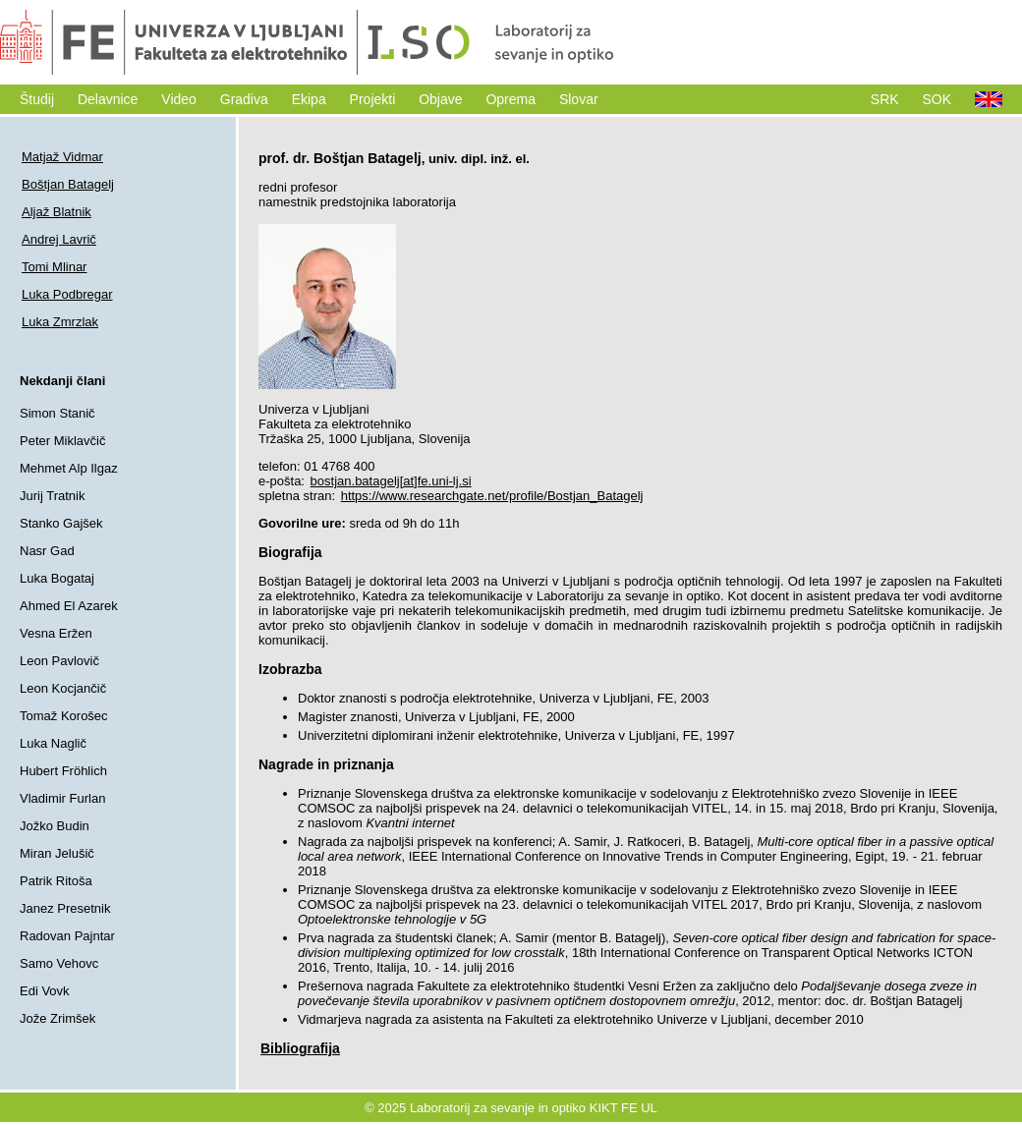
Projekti (373, 99)
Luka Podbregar (67, 294)
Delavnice (108, 99)
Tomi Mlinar (54, 266)
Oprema (510, 99)
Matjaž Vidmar (62, 156)
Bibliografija (300, 1048)
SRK (885, 99)
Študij (37, 99)
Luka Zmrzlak (60, 321)
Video (179, 99)
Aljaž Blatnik (56, 211)
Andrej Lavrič (59, 239)
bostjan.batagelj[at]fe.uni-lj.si (391, 481)
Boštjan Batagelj (68, 184)
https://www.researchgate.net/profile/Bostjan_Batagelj (492, 495)
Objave (440, 99)
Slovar (578, 99)
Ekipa (309, 99)
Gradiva (244, 99)
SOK (937, 99)
